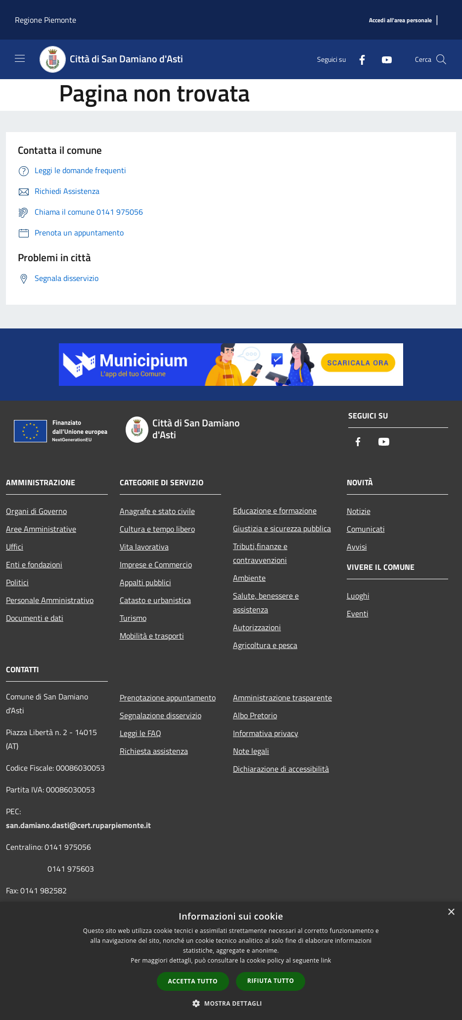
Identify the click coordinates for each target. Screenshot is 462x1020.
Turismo (133, 618)
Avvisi (357, 547)
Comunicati (366, 529)
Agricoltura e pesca (265, 645)
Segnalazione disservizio (160, 715)
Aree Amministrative (41, 529)
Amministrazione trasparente (282, 697)
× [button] (451, 912)
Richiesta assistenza (154, 751)
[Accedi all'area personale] (400, 20)
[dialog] (231, 961)
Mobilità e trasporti (152, 636)
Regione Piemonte (45, 20)
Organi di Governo (36, 511)
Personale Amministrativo (49, 600)
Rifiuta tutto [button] (270, 980)
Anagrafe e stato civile (157, 511)
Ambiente (249, 578)
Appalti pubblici (145, 582)
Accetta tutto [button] (193, 981)
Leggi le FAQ (140, 733)
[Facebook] (358, 59)
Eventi (358, 613)
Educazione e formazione (275, 510)
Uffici (14, 547)
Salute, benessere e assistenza (266, 602)
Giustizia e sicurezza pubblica (282, 528)
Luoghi (358, 596)
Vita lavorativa (144, 547)
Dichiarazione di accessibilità (281, 769)
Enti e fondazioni (34, 564)
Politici (17, 582)
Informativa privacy (265, 733)
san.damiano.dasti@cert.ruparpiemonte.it (78, 825)
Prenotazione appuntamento (168, 697)
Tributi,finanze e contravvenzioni (260, 553)
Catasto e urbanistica (155, 600)
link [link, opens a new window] (326, 960)
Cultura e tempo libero (157, 529)
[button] (231, 1003)
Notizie (358, 511)
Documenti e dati (34, 618)
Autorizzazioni (257, 627)
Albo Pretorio (255, 715)
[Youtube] (383, 59)
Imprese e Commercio (156, 564)
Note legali (251, 751)
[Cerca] (441, 59)
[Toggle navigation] (20, 58)
